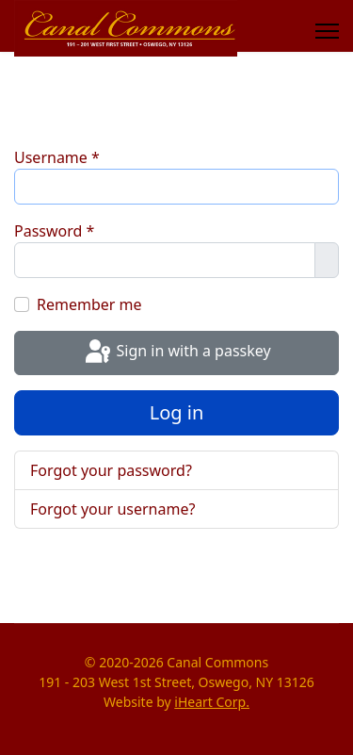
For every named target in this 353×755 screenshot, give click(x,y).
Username (57, 157)
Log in (177, 412)
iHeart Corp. (211, 702)
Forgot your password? (111, 470)
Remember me (89, 304)
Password (54, 231)
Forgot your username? (112, 509)
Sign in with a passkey (176, 352)
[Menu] (327, 31)
